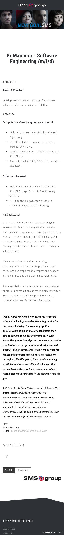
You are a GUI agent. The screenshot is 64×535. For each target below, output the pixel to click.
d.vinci (59, 532)
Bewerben (23, 470)
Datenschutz (9, 528)
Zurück (8, 470)
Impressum (8, 532)
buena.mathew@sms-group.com (29, 430)
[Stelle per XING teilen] (7, 456)
